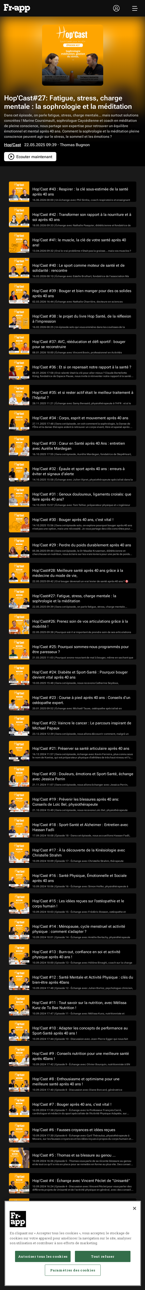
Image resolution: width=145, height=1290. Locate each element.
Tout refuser (102, 1256)
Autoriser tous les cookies (43, 1256)
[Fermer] (134, 1208)
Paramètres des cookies (72, 1270)
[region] (73, 1243)
